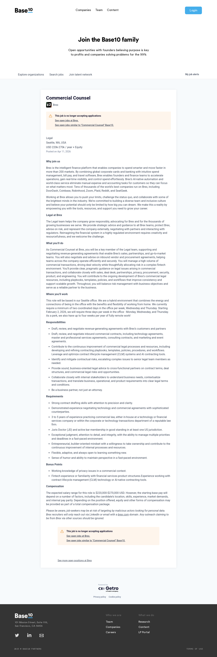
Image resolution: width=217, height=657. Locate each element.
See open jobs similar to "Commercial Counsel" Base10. (84, 125)
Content (113, 10)
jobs (57, 74)
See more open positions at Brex (75, 560)
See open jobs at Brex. (66, 120)
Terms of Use (194, 649)
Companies (83, 10)
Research (144, 621)
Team (99, 10)
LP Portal (144, 632)
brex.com (123, 514)
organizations (31, 74)
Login (193, 10)
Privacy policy (99, 597)
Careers (111, 632)
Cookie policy (115, 597)
